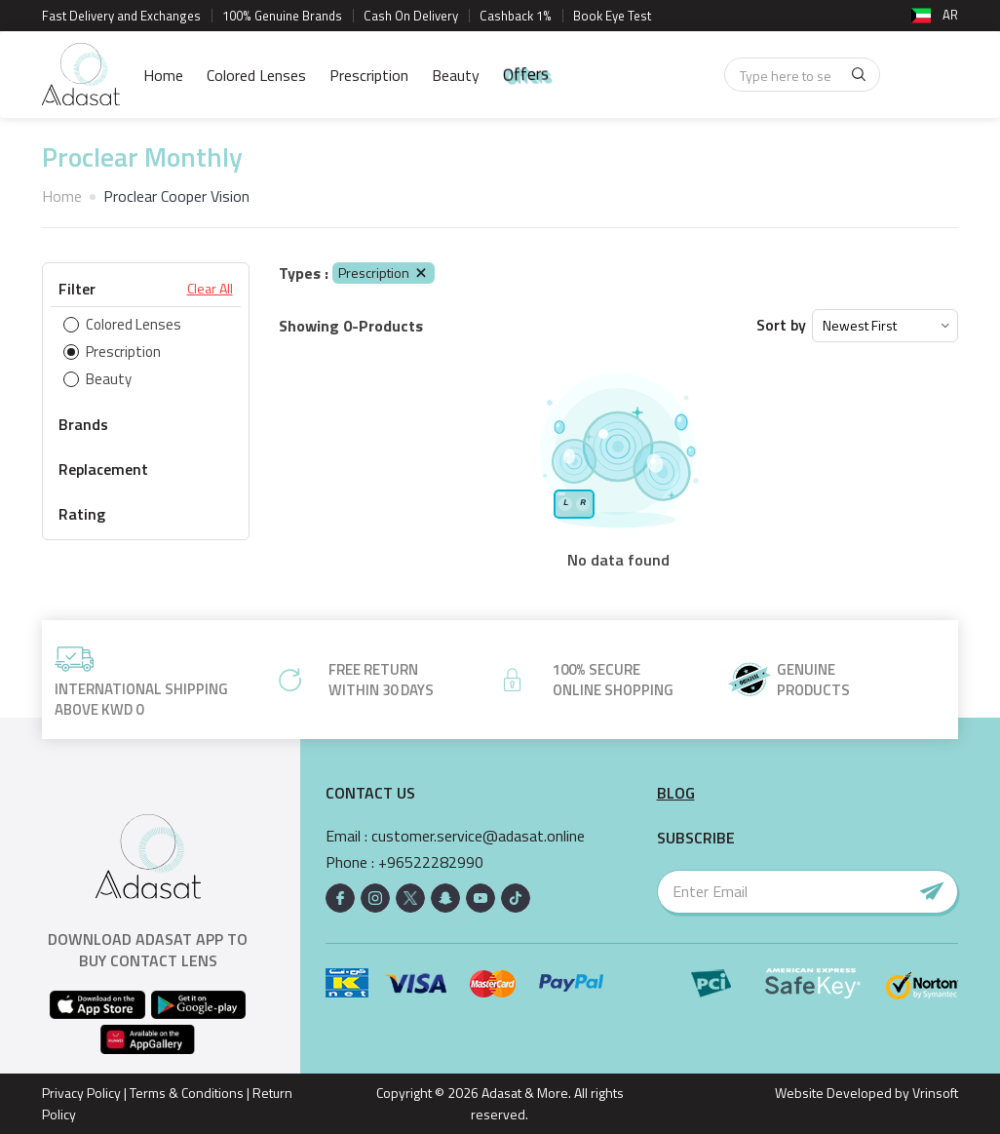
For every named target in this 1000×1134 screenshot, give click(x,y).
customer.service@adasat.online (478, 836)
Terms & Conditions (187, 1092)
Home (163, 75)
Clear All (210, 288)
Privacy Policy (81, 1092)
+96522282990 (430, 862)
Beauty (456, 75)
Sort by (781, 325)
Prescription (368, 75)
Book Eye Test (612, 15)
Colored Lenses (256, 75)
